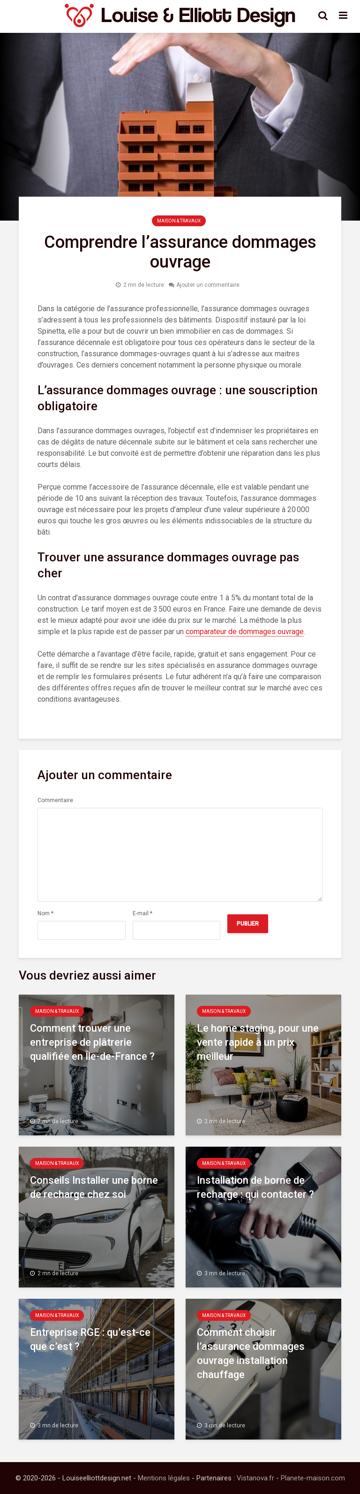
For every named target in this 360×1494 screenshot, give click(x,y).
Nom (45, 913)
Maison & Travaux (179, 220)
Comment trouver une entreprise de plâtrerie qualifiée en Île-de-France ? (92, 1042)
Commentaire (55, 800)
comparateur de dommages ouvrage (245, 631)
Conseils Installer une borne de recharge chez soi (94, 1187)
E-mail (142, 913)
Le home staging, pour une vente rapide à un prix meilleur (258, 1042)
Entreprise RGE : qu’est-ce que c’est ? (90, 1339)
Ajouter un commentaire (208, 285)
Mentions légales (164, 1478)
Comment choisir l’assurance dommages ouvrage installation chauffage (251, 1353)
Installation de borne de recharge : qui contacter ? (255, 1187)
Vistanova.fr (255, 1478)
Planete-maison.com (313, 1478)
